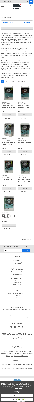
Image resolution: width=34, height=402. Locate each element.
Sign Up (19, 282)
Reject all (17, 395)
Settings (17, 392)
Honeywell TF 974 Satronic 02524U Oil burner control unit (8, 107)
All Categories (24, 356)
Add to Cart (9, 114)
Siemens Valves (10, 353)
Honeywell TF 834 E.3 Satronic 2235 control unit (24, 181)
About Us (10, 364)
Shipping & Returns (17, 284)
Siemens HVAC (17, 299)
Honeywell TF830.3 (8, 179)
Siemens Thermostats (19, 351)
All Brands (4, 364)
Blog (17, 297)
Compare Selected (26, 239)
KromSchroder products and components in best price (17, 317)
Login (14, 282)
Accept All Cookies (17, 399)
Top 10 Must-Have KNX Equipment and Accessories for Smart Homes (17, 310)
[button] (17, 22)
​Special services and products (17, 315)
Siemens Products (8, 351)
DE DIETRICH (5, 212)
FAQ (31, 364)
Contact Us (17, 301)
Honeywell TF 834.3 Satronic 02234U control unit (8, 144)
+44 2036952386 (6, 1)
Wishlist (17, 280)
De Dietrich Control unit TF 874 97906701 (8, 218)
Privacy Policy (18, 388)
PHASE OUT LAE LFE (17, 313)
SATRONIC (4, 102)
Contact (16, 364)
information (17, 295)
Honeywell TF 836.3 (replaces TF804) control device (24, 107)
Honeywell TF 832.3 (24, 142)
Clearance (17, 356)
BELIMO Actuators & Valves (23, 353)
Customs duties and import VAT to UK (17, 293)
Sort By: (13, 81)
